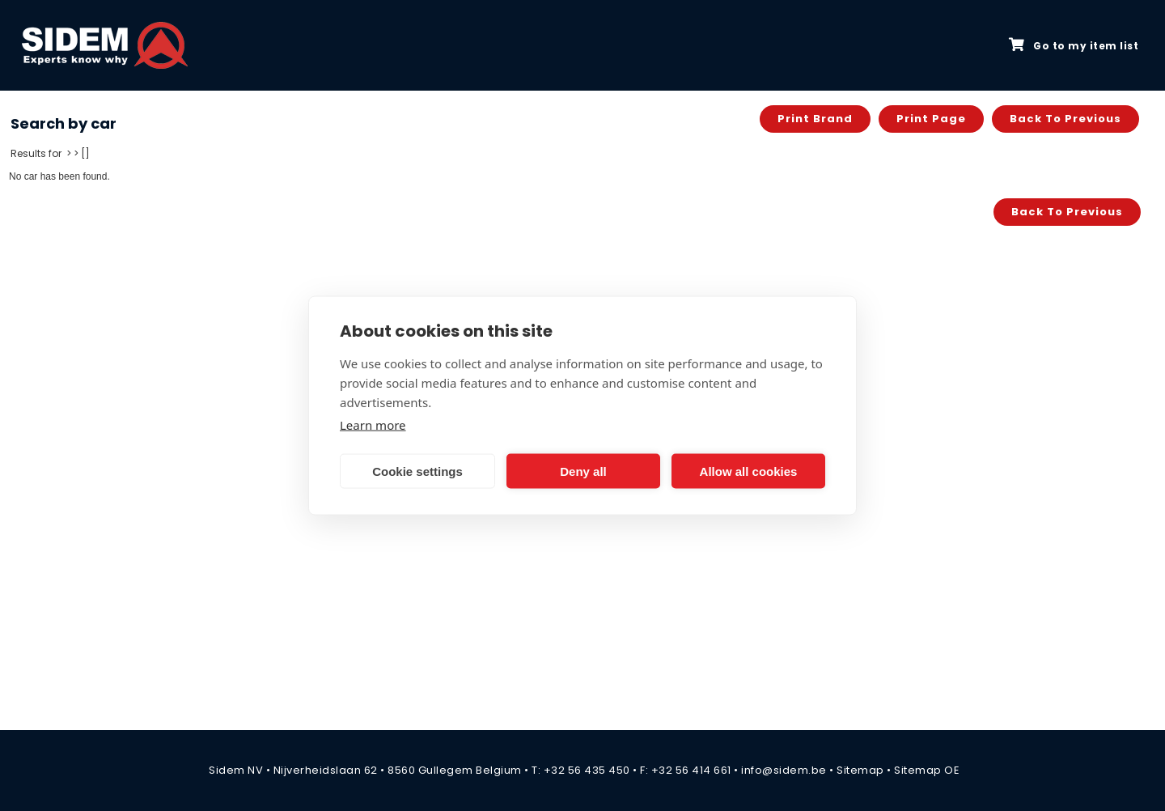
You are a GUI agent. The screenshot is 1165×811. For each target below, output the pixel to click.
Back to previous (1065, 118)
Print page (931, 118)
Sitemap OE (927, 770)
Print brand (815, 118)
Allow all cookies (749, 471)
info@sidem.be (784, 770)
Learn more (373, 425)
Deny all (583, 471)
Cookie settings (417, 471)
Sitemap (860, 770)
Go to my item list (1073, 45)
